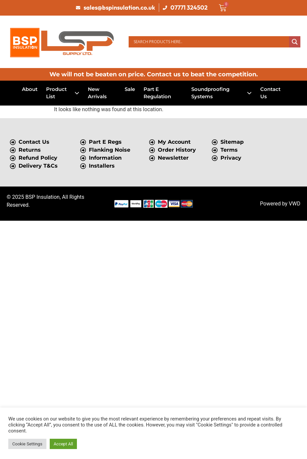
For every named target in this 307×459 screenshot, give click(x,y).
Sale (130, 89)
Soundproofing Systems (221, 93)
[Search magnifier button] (294, 41)
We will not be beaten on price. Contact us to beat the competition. (153, 74)
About (29, 89)
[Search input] (210, 41)
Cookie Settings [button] (27, 443)
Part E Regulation (157, 93)
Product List (62, 93)
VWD (294, 203)
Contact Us (270, 93)
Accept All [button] (63, 443)
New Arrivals (97, 93)
